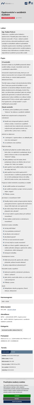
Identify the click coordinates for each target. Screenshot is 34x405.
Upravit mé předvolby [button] (17, 401)
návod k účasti (11, 309)
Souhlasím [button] (17, 395)
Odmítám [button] (17, 398)
